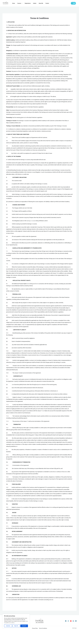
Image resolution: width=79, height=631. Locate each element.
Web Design (74, 628)
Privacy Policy (6, 622)
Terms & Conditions (15, 622)
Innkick (33, 3)
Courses (18, 3)
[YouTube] (70, 621)
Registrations (26, 3)
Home (13, 3)
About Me (39, 3)
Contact (44, 3)
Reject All (16, 625)
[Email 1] (73, 621)
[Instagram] (68, 621)
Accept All (24, 625)
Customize (8, 625)
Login (73, 3)
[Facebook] (65, 621)
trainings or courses (31, 220)
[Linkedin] (76, 621)
